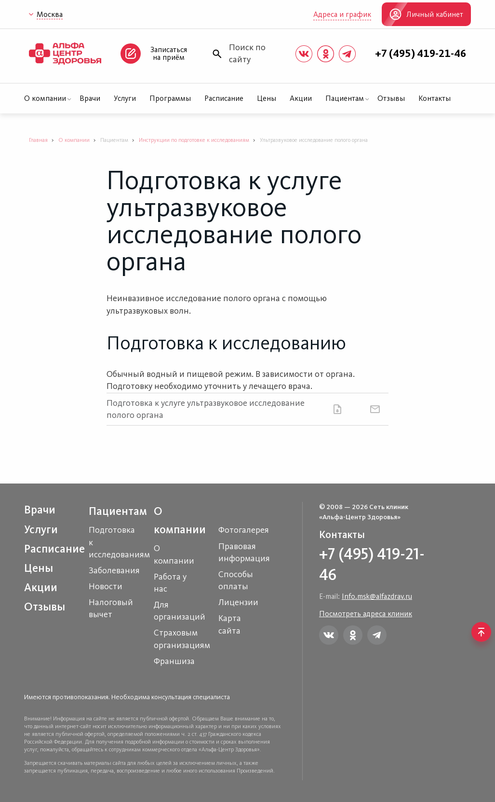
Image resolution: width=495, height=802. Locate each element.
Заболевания (114, 570)
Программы (170, 98)
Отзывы (391, 98)
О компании (45, 98)
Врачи (90, 98)
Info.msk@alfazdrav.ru (377, 596)
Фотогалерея (243, 530)
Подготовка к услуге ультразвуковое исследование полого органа (206, 409)
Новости (105, 586)
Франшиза (174, 661)
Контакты (434, 98)
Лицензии (238, 602)
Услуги (125, 98)
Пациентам (344, 98)
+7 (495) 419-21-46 (420, 53)
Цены (266, 98)
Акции (301, 98)
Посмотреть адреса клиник (365, 613)
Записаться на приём (168, 53)
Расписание (223, 98)
